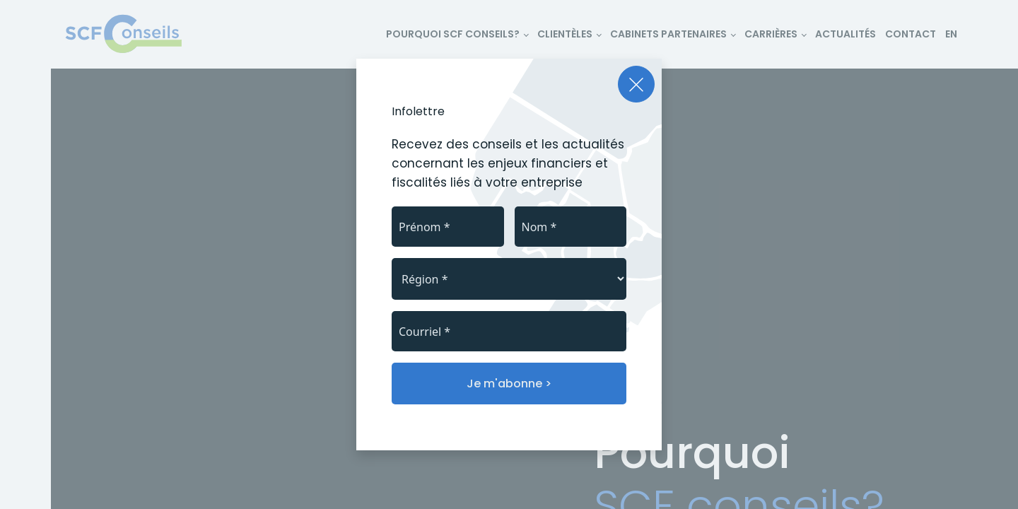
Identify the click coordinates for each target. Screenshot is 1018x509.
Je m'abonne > (509, 383)
